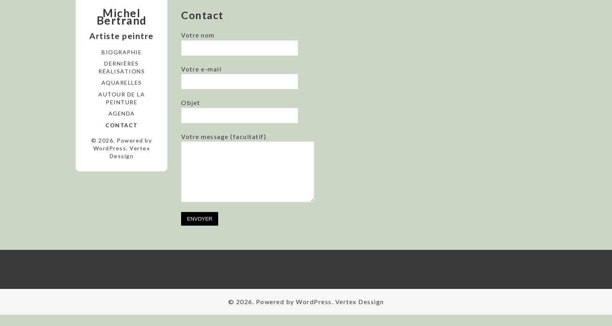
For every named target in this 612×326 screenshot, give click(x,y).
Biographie (121, 52)
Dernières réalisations (121, 67)
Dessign (122, 156)
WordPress (109, 148)
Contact (121, 125)
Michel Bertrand (122, 16)
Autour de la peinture (121, 98)
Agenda (122, 113)
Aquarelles (121, 82)
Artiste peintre (121, 36)
